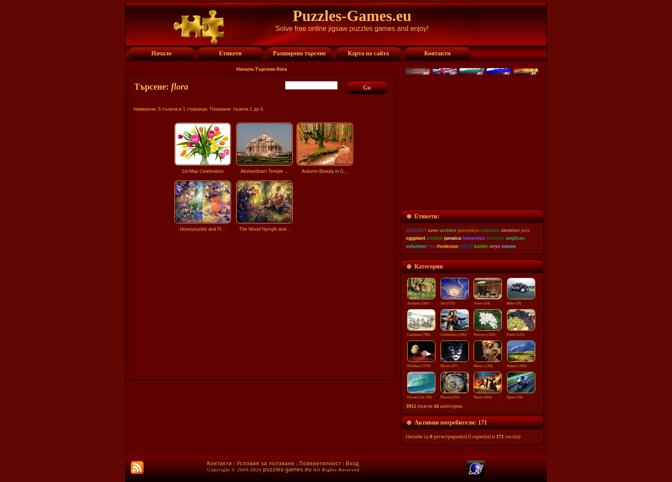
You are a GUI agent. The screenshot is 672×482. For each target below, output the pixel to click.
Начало (245, 69)
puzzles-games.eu (287, 470)
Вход (352, 464)
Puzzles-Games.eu (352, 15)
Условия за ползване (266, 464)
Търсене (265, 69)
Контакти (219, 464)
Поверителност (320, 464)
